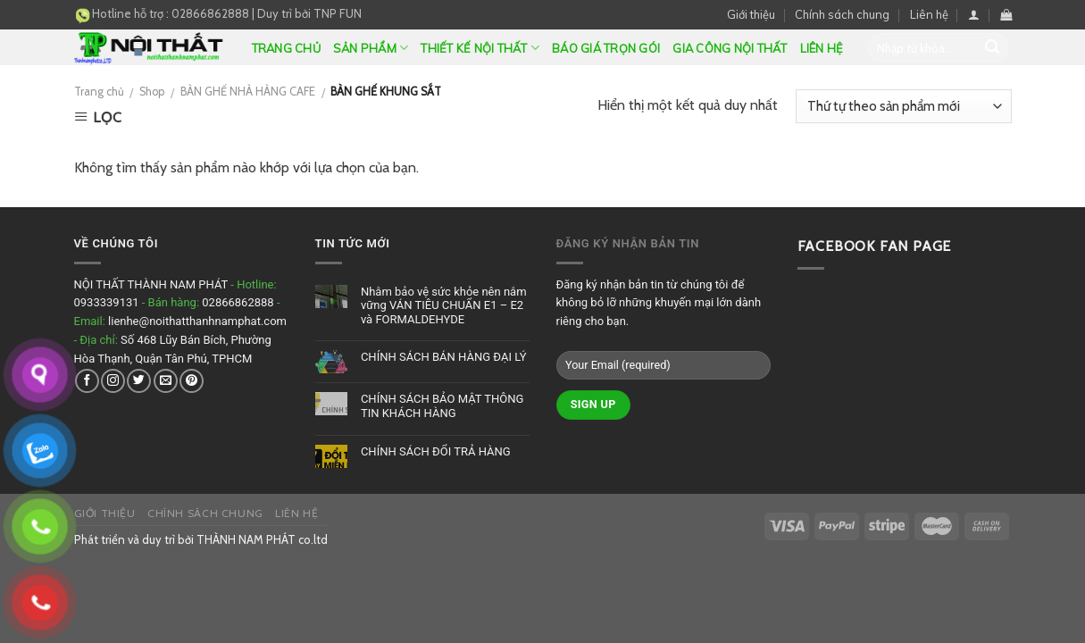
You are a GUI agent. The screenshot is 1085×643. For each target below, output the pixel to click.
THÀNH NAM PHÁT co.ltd (262, 539)
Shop (151, 91)
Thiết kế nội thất (480, 47)
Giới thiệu (751, 14)
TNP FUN (337, 13)
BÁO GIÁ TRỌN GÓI (606, 48)
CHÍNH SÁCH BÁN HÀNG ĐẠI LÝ (444, 356)
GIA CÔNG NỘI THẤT (729, 48)
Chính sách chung (842, 14)
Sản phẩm (371, 47)
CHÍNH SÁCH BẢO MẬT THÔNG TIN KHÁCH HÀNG (442, 406)
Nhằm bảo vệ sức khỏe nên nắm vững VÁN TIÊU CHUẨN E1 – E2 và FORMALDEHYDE (444, 305)
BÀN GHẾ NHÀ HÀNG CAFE (247, 91)
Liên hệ (929, 14)
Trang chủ (286, 48)
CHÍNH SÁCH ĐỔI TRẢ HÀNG (436, 451)
